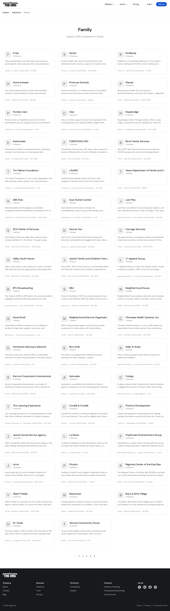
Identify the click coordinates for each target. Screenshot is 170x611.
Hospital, (8, 130)
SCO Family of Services (26, 229)
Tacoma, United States (76, 540)
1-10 (32, 364)
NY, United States (74, 159)
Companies (75, 587)
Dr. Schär (18, 523)
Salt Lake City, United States (26, 217)
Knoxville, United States (133, 335)
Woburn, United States (80, 306)
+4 (132, 218)
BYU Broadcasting (23, 288)
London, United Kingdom (79, 364)
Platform (109, 4)
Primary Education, (12, 423)
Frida (16, 53)
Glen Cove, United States (20, 247)
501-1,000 (34, 159)
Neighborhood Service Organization (89, 317)
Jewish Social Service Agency (29, 435)
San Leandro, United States (134, 482)
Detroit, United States (76, 335)
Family (27, 12)
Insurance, (65, 306)
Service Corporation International (32, 376)
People (73, 590)
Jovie (16, 464)
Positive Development (138, 405)
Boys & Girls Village (136, 493)
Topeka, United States (76, 511)
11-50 (37, 130)
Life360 (73, 170)
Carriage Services (135, 229)
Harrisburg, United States (32, 423)
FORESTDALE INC (78, 141)
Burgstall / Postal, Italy (22, 541)
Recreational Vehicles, (126, 453)
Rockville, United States (20, 453)
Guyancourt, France (77, 394)
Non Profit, (9, 335)
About (5, 587)
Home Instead (20, 82)
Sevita (72, 53)
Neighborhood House (137, 288)
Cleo (71, 111)
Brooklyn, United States (144, 364)
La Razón (74, 435)
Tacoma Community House (84, 523)
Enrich (123, 4)
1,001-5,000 (92, 71)
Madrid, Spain (76, 453)
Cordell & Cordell (78, 405)
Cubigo (130, 376)
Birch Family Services (137, 141)
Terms (139, 606)
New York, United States (135, 71)
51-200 (33, 71)
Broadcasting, (10, 306)
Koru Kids (74, 346)
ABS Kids (18, 199)
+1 (67, 100)
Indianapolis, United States (136, 130)
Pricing (39, 594)
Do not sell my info (160, 606)
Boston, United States (78, 71)
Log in (149, 4)
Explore (6, 12)
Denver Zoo (75, 229)
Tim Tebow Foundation (26, 170)
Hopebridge (132, 111)
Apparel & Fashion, (125, 276)
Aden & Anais (133, 346)
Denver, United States (83, 217)
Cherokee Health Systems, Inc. (142, 317)
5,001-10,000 (146, 100)
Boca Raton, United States (144, 217)
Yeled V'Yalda (20, 493)
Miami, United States (21, 71)
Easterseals (19, 141)
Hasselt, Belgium (139, 394)
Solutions (40, 587)
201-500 (32, 100)
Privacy (147, 606)
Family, (7, 71)
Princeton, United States (25, 335)
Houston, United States (132, 247)
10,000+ (91, 100)
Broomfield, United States (23, 482)
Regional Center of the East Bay (143, 464)
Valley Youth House (23, 258)
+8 (12, 218)
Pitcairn (73, 464)
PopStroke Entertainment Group (144, 435)
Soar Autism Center (80, 199)
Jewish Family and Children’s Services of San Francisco (89, 258)
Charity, (8, 188)
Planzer (130, 82)
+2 (11, 71)
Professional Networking (114, 590)
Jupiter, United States (146, 453)
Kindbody (131, 53)
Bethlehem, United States (21, 276)
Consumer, (65, 188)
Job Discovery (110, 594)
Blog (4, 594)
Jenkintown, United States (77, 482)
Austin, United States (132, 188)
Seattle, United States (132, 306)
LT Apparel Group (135, 258)
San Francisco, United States (81, 130)
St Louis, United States (78, 423)
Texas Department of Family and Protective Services (145, 170)
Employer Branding (112, 587)
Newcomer (75, 493)
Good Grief (19, 317)
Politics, (64, 453)
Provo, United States (26, 306)
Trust (38, 590)
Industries (16, 12)
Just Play (131, 199)
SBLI (71, 288)
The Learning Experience (27, 405)
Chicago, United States (20, 159)
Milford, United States (132, 511)
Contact (6, 590)
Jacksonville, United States (25, 188)
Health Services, (123, 394)
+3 (12, 130)
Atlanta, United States (78, 100)
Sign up (161, 4)
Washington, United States (136, 423)
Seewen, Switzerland (131, 100)
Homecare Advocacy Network (29, 346)
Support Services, (124, 217)
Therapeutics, (66, 217)
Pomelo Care (20, 111)
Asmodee (74, 376)
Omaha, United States (19, 100)
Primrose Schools (79, 82)
